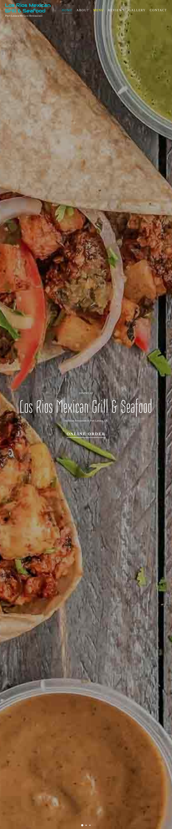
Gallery (137, 10)
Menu (98, 10)
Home (67, 10)
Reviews (116, 10)
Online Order (86, 434)
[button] (82, 825)
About (82, 10)
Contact (158, 10)
